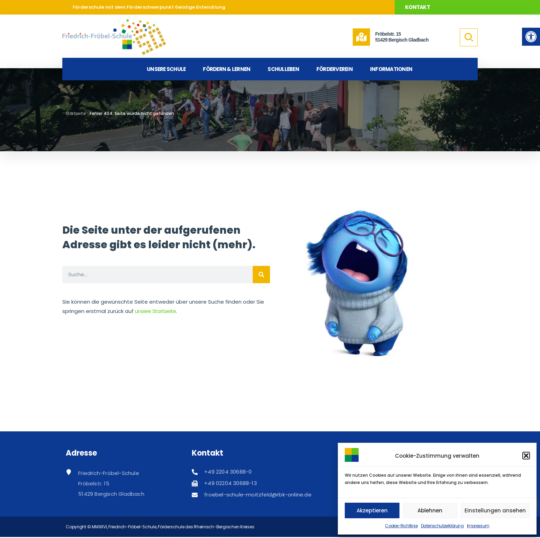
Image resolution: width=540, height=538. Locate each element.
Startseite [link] (76, 113)
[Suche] (261, 274)
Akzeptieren (372, 510)
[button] (526, 455)
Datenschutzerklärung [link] (442, 526)
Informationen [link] (391, 69)
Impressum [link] (478, 526)
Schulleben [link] (283, 69)
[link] (531, 37)
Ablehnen (429, 510)
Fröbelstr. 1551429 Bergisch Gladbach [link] (402, 37)
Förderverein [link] (334, 69)
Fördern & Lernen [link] (226, 69)
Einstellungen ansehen (495, 510)
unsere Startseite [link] (155, 311)
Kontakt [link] (417, 7)
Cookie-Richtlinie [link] (401, 526)
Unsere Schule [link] (166, 69)
